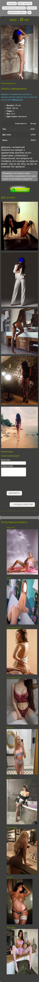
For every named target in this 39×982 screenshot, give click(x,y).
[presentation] (17, 484)
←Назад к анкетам (22, 504)
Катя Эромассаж (14, 628)
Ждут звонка (24, 3)
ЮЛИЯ (10, 878)
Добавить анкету (17, 12)
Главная (12, 3)
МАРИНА (11, 528)
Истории (31, 8)
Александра (12, 828)
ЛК (29, 12)
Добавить (14, 493)
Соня (9, 578)
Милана (10, 728)
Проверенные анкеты (14, 8)
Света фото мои (14, 678)
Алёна (10, 778)
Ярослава (11, 927)
